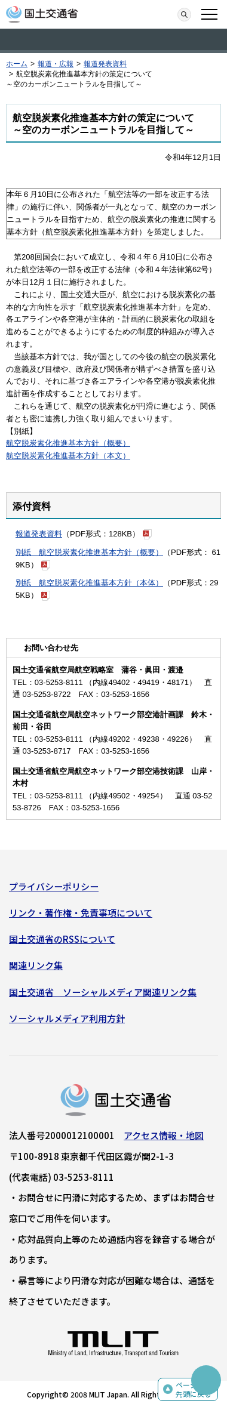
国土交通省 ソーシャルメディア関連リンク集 (103, 992)
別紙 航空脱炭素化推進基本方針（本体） (89, 582)
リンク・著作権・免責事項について (80, 912)
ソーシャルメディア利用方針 (67, 1018)
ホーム (16, 64)
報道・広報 (55, 64)
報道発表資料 (105, 64)
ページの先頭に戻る (193, 1389)
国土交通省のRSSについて (62, 939)
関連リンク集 (36, 965)
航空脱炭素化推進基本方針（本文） (68, 455)
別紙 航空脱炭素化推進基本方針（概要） (89, 552)
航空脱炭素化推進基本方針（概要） (68, 443)
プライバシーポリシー (54, 886)
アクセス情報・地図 (164, 1135)
